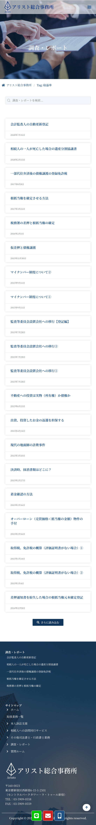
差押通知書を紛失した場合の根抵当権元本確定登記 (47, 597)
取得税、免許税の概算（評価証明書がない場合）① (47, 548)
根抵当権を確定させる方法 (29, 198)
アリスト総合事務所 (17, 85)
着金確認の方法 (22, 494)
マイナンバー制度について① (31, 297)
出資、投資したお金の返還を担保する (37, 420)
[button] (89, 7)
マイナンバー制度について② (31, 272)
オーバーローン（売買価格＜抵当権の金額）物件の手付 (47, 521)
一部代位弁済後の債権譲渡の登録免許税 (39, 173)
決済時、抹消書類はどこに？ (31, 469)
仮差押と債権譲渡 (23, 247)
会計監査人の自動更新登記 (29, 124)
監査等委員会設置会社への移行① (34, 371)
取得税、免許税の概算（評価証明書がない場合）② (47, 572)
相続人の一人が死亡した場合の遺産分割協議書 (44, 149)
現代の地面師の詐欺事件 (28, 445)
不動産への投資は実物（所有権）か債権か (40, 395)
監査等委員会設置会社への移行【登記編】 (40, 321)
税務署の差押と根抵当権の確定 (33, 223)
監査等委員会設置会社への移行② (34, 346)
